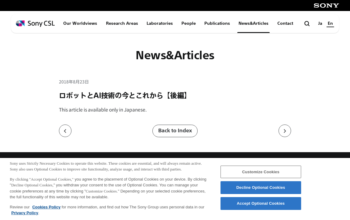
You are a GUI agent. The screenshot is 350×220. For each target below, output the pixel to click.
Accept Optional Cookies (261, 203)
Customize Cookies (260, 172)
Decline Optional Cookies (260, 187)
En (330, 23)
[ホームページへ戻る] (35, 23)
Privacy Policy (24, 213)
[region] (175, 189)
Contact (285, 23)
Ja (320, 23)
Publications (217, 23)
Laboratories (160, 23)
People (188, 23)
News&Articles (253, 23)
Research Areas (122, 23)
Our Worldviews (80, 23)
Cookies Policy (46, 207)
